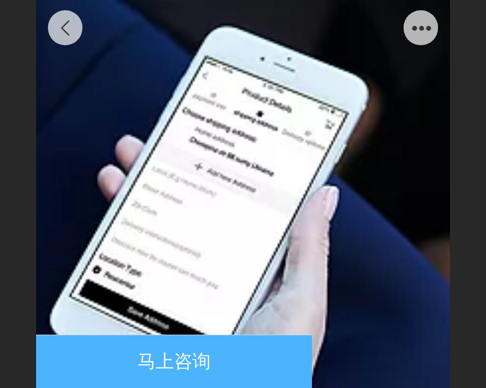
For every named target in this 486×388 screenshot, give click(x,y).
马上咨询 (174, 361)
